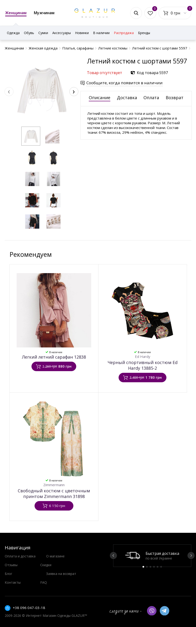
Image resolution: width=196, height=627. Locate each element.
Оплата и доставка (20, 556)
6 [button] (161, 567)
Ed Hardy (142, 356)
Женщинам (16, 13)
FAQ (43, 582)
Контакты (13, 582)
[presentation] (8, 91)
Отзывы (11, 565)
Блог (8, 573)
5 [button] (157, 567)
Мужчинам (44, 12)
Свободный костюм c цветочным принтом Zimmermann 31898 (54, 493)
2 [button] (147, 567)
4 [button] (154, 567)
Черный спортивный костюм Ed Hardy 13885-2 (143, 365)
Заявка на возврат (61, 573)
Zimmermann (54, 484)
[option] (152, 555)
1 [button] (143, 567)
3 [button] (150, 567)
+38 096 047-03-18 (29, 607)
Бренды (144, 33)
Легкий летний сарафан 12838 (54, 357)
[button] (30, 136)
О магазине (55, 556)
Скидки (45, 565)
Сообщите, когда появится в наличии (124, 82)
